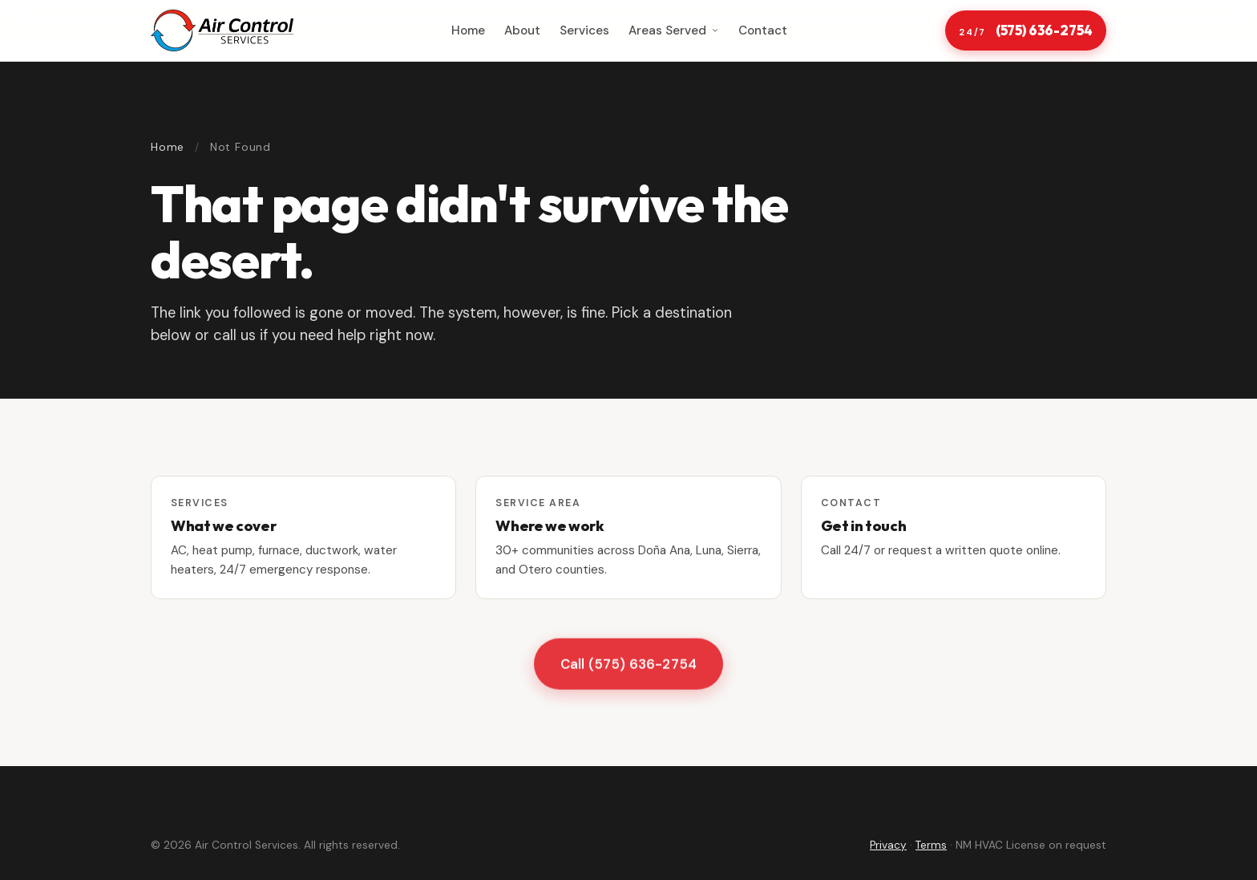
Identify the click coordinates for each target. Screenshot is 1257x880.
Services (584, 30)
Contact (762, 30)
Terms (931, 845)
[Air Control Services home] (222, 30)
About (522, 30)
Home (468, 30)
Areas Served (673, 30)
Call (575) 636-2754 (628, 665)
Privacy (888, 845)
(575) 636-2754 (1025, 31)
